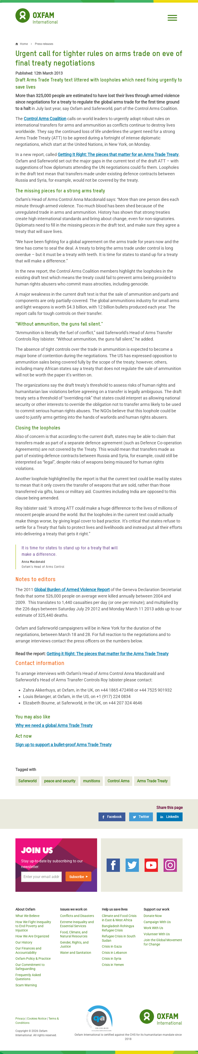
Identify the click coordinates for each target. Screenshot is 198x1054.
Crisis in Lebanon (114, 952)
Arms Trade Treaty (152, 781)
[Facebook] (112, 816)
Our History (23, 942)
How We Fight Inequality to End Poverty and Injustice (33, 926)
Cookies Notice (36, 1018)
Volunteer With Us (157, 934)
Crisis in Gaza (112, 946)
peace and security (59, 781)
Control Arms (118, 781)
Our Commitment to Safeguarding (30, 967)
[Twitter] (141, 816)
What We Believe (27, 916)
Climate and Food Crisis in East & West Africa (119, 918)
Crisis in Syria (111, 958)
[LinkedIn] (170, 816)
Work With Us (153, 928)
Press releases (44, 44)
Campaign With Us (157, 922)
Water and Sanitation (75, 952)
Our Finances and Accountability (28, 950)
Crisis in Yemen (113, 965)
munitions (91, 781)
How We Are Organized (32, 936)
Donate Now (153, 916)
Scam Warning (26, 985)
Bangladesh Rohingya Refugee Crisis (118, 928)
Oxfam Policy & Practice (33, 958)
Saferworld (27, 781)
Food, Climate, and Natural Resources (73, 934)
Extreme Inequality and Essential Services (77, 924)
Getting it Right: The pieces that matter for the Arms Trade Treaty (108, 653)
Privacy (20, 1018)
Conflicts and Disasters (77, 916)
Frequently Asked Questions (28, 977)
